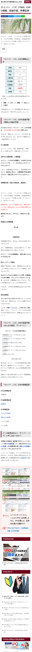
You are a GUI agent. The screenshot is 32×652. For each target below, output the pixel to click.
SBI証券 (3, 404)
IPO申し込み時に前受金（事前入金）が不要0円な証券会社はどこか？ (16, 619)
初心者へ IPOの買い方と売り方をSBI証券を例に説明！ (16, 608)
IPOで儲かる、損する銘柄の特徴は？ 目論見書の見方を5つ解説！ (16, 614)
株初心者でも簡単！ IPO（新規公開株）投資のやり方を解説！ (16, 597)
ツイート (17, 16)
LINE (23, 16)
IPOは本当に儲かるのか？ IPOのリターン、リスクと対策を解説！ (16, 602)
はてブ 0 (11, 16)
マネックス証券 (5, 413)
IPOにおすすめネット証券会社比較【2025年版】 (16, 631)
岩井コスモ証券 (5, 417)
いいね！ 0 (4, 16)
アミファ (14, 307)
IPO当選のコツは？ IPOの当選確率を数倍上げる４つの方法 (16, 625)
